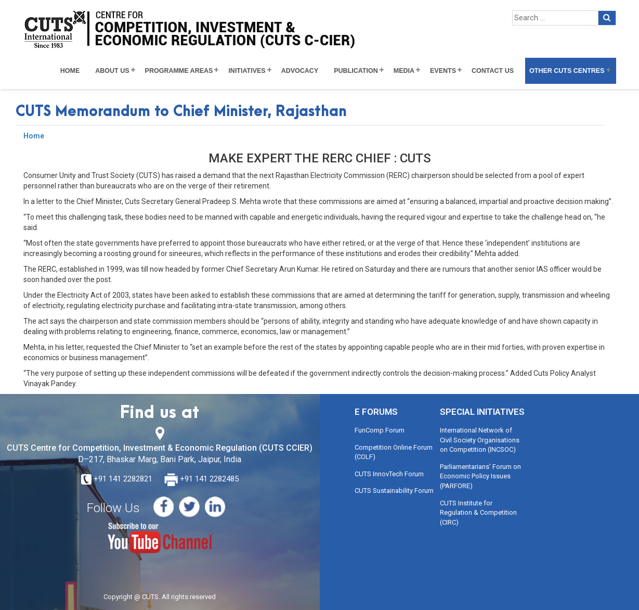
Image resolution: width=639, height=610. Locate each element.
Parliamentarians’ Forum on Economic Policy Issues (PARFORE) (480, 476)
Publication (356, 70)
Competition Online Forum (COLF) (394, 452)
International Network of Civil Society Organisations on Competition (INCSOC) (479, 439)
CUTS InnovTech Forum (389, 474)
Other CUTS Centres (566, 70)
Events (443, 70)
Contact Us (493, 70)
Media (404, 70)
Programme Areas (179, 70)
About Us (112, 70)
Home (70, 70)
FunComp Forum (380, 430)
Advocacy (300, 70)
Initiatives (246, 70)
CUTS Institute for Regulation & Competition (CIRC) (478, 512)
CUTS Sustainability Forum (394, 490)
